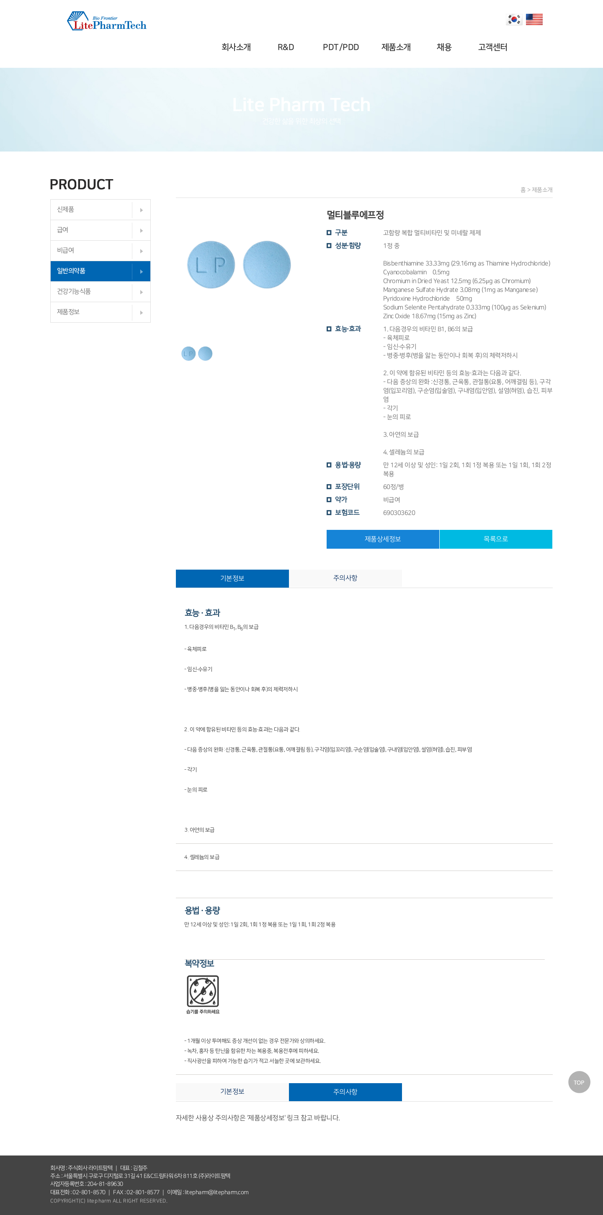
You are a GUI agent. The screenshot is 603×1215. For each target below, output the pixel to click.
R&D (287, 47)
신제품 (65, 209)
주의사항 (345, 578)
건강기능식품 (74, 291)
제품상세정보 (383, 539)
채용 (445, 47)
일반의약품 (71, 271)
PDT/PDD (342, 47)
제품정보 (68, 312)
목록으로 (496, 539)
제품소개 (397, 47)
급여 (62, 230)
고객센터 (494, 47)
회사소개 (237, 47)
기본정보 (232, 578)
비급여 (65, 250)
